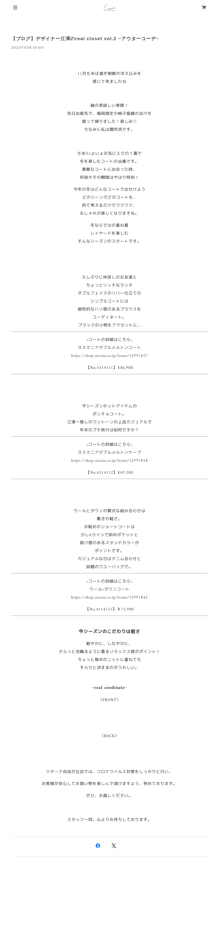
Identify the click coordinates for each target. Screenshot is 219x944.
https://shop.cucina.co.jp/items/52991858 (109, 460)
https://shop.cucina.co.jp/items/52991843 (109, 597)
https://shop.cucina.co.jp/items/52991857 (109, 355)
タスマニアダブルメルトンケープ (109, 452)
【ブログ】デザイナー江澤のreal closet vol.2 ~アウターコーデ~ (85, 38)
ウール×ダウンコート (109, 589)
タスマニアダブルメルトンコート (109, 347)
